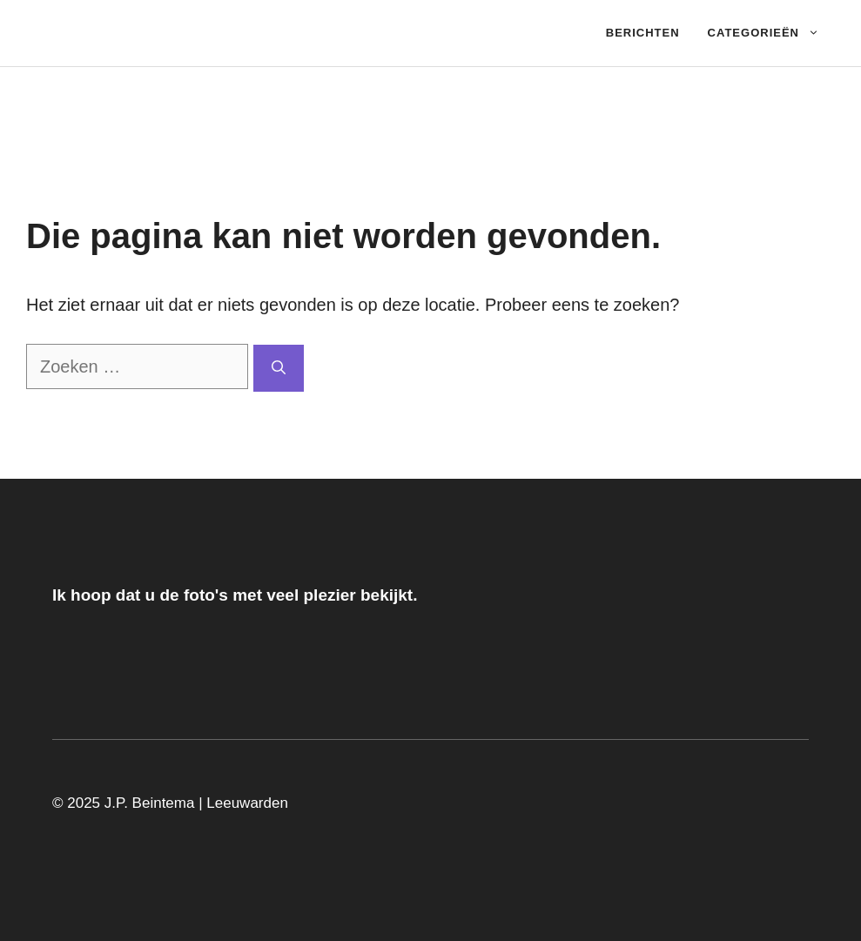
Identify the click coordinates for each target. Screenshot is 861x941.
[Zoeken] (278, 368)
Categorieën (770, 33)
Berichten (643, 32)
